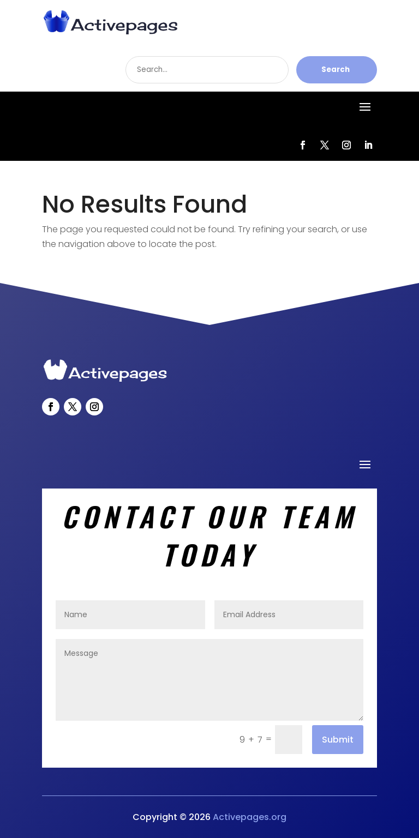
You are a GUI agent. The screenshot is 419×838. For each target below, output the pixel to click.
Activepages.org (249, 817)
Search (335, 69)
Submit (338, 739)
